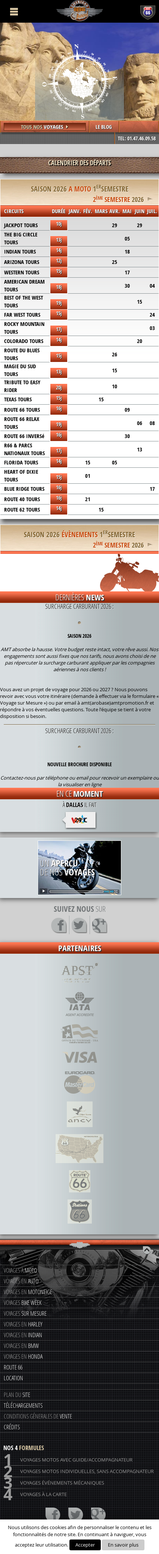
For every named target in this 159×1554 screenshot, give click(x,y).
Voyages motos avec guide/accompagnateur (67, 1460)
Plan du (17, 1394)
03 (152, 328)
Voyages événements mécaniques (53, 1483)
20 (139, 341)
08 (152, 423)
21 (87, 499)
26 (114, 354)
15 (139, 302)
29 (114, 225)
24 (152, 315)
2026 (118, 198)
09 (127, 410)
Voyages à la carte (35, 1494)
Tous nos (45, 127)
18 (127, 251)
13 (139, 449)
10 (114, 386)
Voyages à (20, 1270)
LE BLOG (104, 126)
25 (114, 262)
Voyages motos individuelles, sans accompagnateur (78, 1471)
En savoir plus (123, 1544)
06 (139, 423)
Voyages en (21, 1281)
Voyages (22, 1302)
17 (127, 272)
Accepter (85, 1544)
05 (127, 238)
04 (152, 286)
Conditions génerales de (38, 1416)
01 (87, 476)
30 (127, 286)
